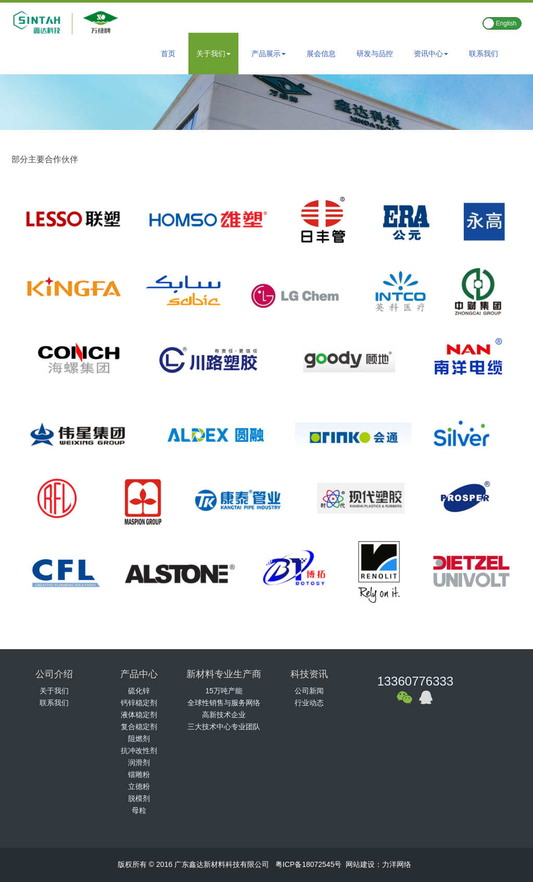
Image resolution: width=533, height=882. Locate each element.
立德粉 (139, 786)
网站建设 (360, 864)
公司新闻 (309, 691)
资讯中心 (431, 53)
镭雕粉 (139, 774)
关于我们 (213, 53)
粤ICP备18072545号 (308, 864)
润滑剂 (139, 762)
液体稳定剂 (139, 714)
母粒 (139, 810)
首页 (168, 53)
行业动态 (309, 703)
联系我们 (483, 53)
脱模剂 (139, 798)
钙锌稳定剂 (139, 703)
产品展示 (268, 53)
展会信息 (321, 53)
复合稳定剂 (139, 726)
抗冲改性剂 (139, 750)
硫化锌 (139, 691)
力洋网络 (396, 864)
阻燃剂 (139, 738)
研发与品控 (375, 53)
